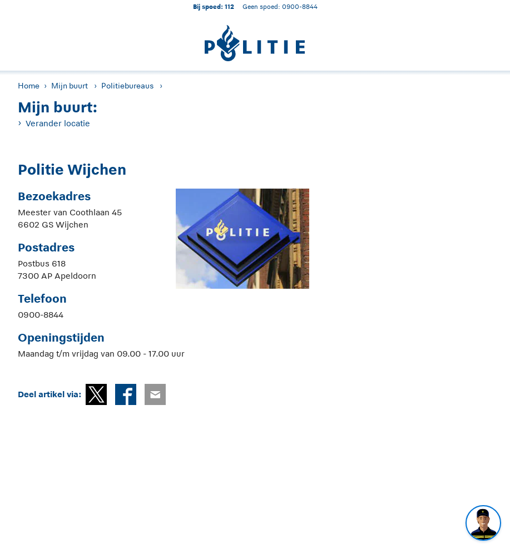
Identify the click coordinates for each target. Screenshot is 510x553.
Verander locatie (58, 123)
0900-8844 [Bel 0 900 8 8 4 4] (300, 6)
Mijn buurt (69, 86)
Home (28, 86)
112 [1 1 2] (229, 6)
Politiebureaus (127, 86)
